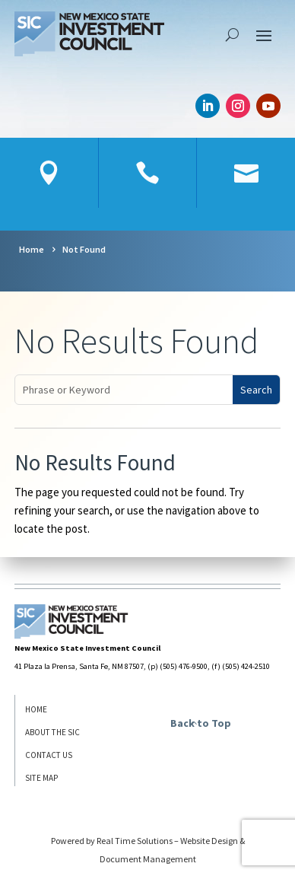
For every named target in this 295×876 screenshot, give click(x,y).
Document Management (148, 859)
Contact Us (48, 755)
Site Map (41, 777)
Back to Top (200, 723)
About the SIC (52, 732)
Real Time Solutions (135, 840)
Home (36, 709)
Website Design (209, 840)
